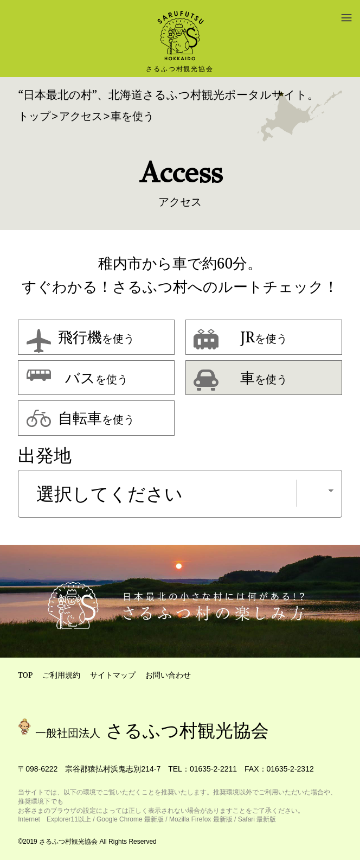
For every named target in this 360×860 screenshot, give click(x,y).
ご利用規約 (61, 675)
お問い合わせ (168, 675)
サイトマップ (113, 675)
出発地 (45, 455)
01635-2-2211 (213, 769)
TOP (25, 675)
